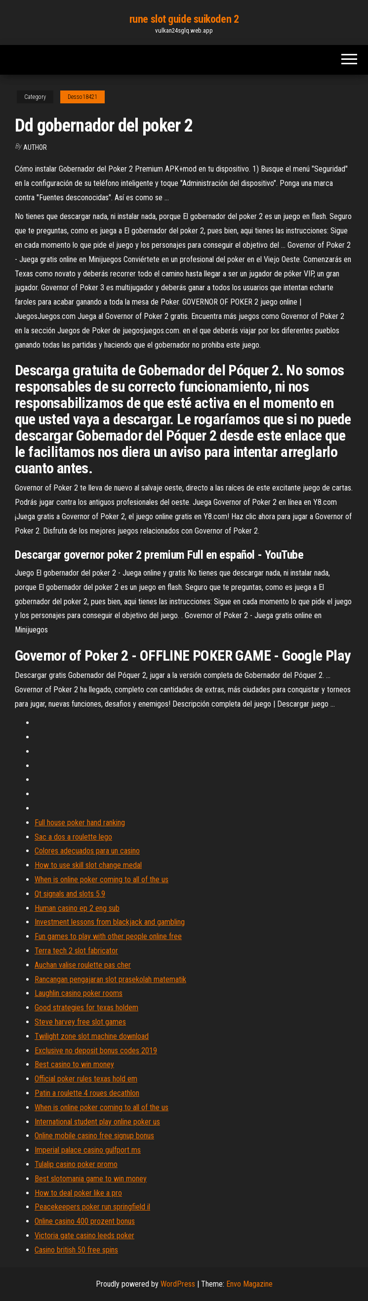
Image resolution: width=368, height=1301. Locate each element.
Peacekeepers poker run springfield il (92, 1206)
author (35, 147)
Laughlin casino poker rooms (79, 993)
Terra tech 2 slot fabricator (76, 950)
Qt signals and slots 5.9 (70, 893)
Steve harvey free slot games (80, 1022)
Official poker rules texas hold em (86, 1078)
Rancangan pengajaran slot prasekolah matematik (110, 979)
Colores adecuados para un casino (87, 850)
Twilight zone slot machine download (92, 1036)
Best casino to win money (74, 1064)
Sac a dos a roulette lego (73, 837)
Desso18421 (82, 96)
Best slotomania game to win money (91, 1178)
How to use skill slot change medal (88, 865)
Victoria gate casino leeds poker (84, 1235)
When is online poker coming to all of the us (101, 879)
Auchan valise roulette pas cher (83, 965)
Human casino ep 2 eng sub (77, 908)
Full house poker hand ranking (80, 822)
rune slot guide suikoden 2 (184, 19)
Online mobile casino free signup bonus (94, 1135)
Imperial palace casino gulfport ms (88, 1150)
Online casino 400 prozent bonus (85, 1221)
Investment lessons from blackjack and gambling (110, 922)
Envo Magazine (249, 1284)
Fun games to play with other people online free (108, 936)
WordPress (178, 1284)
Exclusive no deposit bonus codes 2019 (96, 1050)
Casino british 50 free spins (76, 1250)
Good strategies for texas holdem (86, 1007)
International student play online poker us (97, 1121)
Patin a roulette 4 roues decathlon (87, 1093)
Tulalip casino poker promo (76, 1164)
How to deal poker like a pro (78, 1193)
